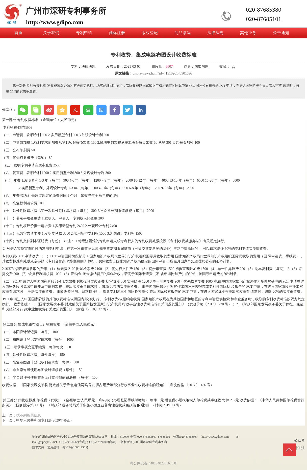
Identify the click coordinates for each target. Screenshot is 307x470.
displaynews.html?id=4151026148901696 (162, 73)
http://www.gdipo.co (213, 436)
